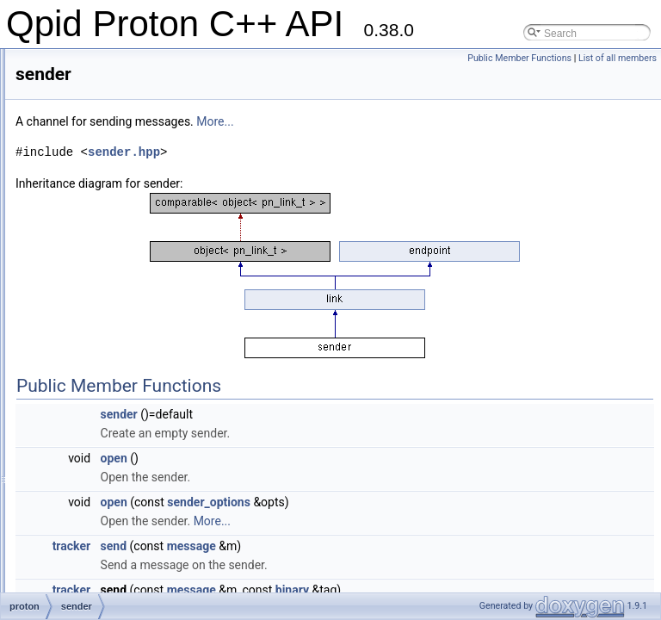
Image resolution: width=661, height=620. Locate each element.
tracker (287, 546)
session (88, 367)
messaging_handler (116, 177)
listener (87, 102)
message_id (99, 158)
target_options (103, 556)
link (78, 64)
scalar (84, 291)
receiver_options (108, 234)
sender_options (106, 348)
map (80, 121)
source (86, 405)
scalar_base (99, 310)
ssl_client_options (111, 499)
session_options (108, 386)
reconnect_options (113, 253)
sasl (80, 272)
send (329, 546)
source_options (105, 424)
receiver (89, 215)
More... (429, 121)
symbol (87, 518)
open (329, 458)
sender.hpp (339, 152)
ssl (77, 443)
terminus (90, 575)
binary (507, 590)
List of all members (617, 58)
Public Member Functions (519, 58)
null (79, 196)
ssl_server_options (114, 480)
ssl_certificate (102, 462)
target (84, 537)
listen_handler (103, 83)
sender (86, 329)
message (92, 139)
